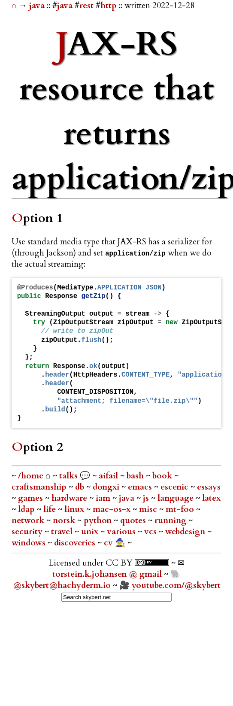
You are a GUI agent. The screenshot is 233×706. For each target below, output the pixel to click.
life (50, 509)
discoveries (75, 542)
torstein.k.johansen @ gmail (108, 574)
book (163, 475)
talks (68, 475)
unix (90, 531)
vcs (151, 531)
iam (104, 498)
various (122, 531)
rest (86, 5)
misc (149, 509)
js (147, 498)
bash (136, 475)
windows (30, 542)
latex (211, 498)
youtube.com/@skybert (176, 585)
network (29, 520)
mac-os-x (113, 509)
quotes (134, 520)
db (80, 487)
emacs (141, 487)
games (31, 498)
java (38, 5)
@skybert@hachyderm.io (62, 585)
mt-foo (181, 509)
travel (63, 531)
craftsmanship (40, 487)
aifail (109, 475)
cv (109, 542)
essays (209, 487)
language (176, 498)
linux (75, 509)
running (171, 520)
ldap (27, 509)
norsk (65, 520)
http (108, 5)
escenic (175, 487)
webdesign (186, 531)
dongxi (107, 487)
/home (30, 475)
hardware (70, 498)
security (28, 531)
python (99, 520)
